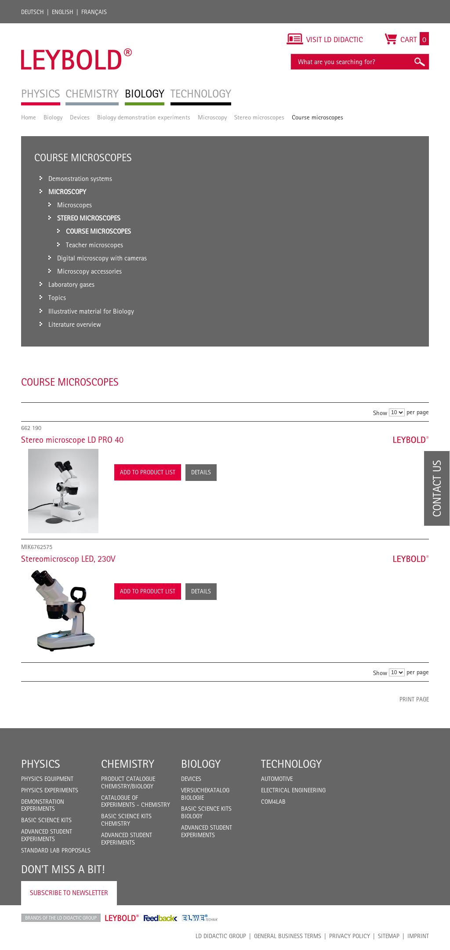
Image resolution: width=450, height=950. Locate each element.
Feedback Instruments (161, 918)
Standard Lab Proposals (56, 850)
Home (28, 117)
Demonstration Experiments (42, 805)
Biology (53, 117)
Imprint (418, 935)
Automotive (277, 778)
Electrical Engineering (293, 790)
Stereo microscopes (259, 117)
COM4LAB (273, 801)
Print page (414, 699)
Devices (80, 117)
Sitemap (388, 935)
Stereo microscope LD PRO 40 (72, 439)
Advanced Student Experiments (46, 835)
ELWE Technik (200, 918)
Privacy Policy (349, 935)
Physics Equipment (47, 778)
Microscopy (212, 117)
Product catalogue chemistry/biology (128, 782)
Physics (40, 763)
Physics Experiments (49, 790)
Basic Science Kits (46, 820)
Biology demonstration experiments (143, 117)
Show (380, 412)
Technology (291, 763)
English (62, 11)
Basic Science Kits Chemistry (126, 820)
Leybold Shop (122, 918)
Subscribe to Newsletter (69, 893)
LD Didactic (61, 918)
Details (201, 472)
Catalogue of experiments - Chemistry (135, 801)
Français (94, 11)
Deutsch (32, 11)
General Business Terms (287, 935)
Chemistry (127, 763)
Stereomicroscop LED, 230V (68, 558)
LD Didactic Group (221, 935)
